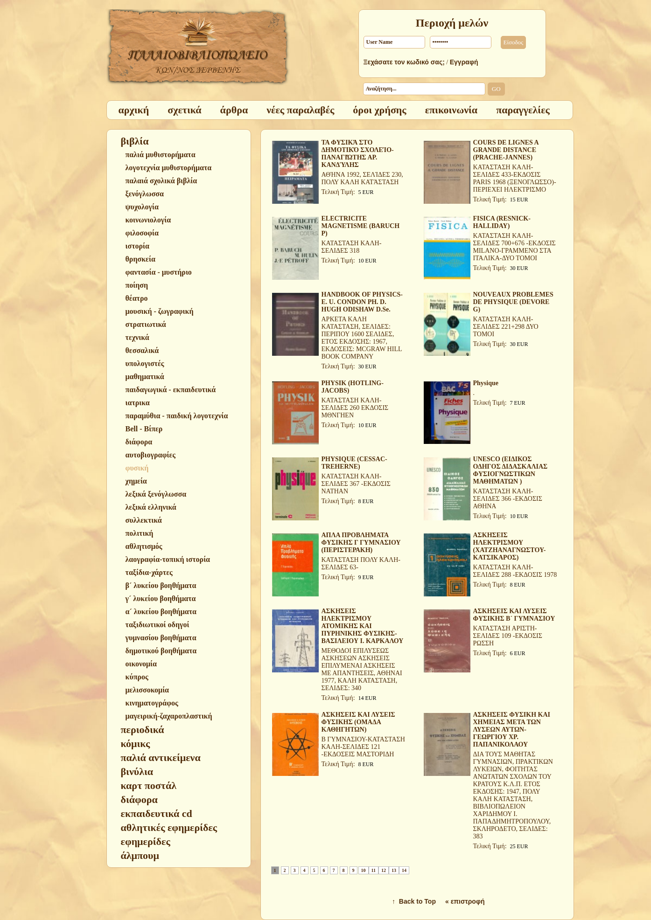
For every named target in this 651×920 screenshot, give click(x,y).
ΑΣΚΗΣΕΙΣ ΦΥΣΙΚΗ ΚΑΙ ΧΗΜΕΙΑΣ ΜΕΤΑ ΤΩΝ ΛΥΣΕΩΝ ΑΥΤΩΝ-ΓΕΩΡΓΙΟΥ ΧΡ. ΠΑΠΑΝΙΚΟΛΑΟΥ (512, 729)
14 (404, 870)
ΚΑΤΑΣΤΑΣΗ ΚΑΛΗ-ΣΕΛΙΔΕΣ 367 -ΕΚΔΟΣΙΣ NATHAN (356, 484)
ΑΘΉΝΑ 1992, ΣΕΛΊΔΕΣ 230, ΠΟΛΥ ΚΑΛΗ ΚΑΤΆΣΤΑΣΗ (362, 178)
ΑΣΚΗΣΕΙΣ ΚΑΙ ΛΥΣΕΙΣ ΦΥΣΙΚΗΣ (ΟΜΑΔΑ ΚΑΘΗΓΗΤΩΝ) (358, 722)
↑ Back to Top (414, 901)
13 (394, 870)
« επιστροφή (465, 901)
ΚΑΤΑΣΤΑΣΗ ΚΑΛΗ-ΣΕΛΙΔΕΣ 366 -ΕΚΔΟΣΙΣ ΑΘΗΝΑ (507, 499)
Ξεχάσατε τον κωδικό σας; (404, 62)
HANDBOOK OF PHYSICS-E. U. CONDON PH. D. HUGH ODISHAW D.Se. (362, 302)
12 (383, 870)
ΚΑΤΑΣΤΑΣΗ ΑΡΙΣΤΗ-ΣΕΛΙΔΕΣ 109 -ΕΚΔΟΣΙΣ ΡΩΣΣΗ (507, 636)
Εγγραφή (464, 62)
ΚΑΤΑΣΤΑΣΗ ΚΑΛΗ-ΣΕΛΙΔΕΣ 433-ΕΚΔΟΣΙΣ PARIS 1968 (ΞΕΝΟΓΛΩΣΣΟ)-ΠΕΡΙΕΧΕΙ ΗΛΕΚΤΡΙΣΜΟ (514, 178)
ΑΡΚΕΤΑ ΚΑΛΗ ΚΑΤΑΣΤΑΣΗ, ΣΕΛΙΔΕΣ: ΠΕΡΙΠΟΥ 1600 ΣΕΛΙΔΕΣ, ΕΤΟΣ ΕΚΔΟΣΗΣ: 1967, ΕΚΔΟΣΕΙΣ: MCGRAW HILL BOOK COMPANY (362, 338)
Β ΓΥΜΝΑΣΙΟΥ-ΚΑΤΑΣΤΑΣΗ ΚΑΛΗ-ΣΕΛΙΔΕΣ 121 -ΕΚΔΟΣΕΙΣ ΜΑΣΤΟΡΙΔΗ (363, 747)
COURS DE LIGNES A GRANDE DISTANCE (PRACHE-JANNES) (506, 150)
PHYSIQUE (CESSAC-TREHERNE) (354, 463)
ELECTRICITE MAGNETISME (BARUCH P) (361, 226)
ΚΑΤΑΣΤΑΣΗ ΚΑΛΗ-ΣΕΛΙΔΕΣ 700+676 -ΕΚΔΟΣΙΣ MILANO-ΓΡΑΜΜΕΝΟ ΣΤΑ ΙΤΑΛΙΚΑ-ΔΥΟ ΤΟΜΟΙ (514, 247)
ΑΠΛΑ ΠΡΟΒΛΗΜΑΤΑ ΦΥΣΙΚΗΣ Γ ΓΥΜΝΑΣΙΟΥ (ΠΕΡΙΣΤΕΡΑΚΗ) (361, 542)
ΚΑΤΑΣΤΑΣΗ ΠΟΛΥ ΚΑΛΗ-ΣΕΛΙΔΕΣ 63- (361, 563)
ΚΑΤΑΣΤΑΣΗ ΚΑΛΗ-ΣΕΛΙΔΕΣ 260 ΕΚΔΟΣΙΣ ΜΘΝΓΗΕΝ (355, 408)
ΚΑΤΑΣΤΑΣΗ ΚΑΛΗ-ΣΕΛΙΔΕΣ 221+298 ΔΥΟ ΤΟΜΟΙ (506, 327)
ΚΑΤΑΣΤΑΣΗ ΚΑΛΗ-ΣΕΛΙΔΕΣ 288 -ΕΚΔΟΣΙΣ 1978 (515, 571)
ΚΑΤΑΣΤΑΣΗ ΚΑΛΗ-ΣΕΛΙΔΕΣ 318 (352, 247)
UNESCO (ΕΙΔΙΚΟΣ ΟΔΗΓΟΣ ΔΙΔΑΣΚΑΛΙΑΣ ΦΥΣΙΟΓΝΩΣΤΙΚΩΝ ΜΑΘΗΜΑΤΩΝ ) (510, 470)
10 (363, 870)
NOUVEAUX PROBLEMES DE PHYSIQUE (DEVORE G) (513, 302)
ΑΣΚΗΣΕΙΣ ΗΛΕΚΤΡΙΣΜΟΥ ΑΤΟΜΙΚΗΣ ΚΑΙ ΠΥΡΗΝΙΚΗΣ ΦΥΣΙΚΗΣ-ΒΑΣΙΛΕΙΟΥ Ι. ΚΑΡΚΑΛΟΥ (363, 626)
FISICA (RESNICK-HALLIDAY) (502, 222)
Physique (485, 383)
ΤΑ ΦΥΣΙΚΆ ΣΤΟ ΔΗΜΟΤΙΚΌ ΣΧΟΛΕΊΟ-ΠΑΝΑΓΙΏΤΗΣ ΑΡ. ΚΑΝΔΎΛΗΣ (358, 153)
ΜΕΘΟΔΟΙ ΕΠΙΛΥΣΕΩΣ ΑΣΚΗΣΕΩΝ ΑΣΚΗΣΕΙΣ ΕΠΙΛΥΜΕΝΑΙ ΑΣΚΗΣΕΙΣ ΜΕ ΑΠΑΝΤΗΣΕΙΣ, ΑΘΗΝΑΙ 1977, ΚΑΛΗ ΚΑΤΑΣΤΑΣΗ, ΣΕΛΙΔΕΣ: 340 (362, 669)
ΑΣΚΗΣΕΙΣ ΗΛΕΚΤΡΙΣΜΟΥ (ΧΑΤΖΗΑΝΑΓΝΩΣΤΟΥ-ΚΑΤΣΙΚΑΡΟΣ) (509, 546)
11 (373, 870)
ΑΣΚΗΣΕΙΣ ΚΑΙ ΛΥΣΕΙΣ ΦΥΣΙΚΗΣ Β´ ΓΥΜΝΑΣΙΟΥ (514, 615)
